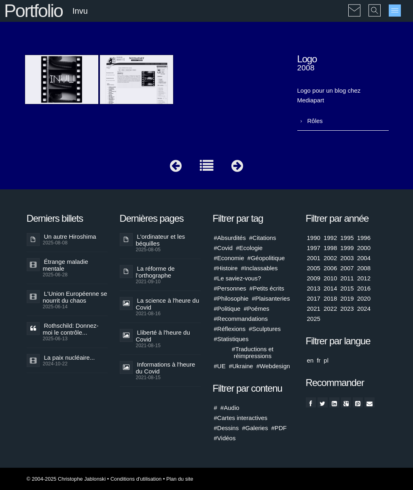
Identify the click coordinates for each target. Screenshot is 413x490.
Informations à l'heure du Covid (165, 368)
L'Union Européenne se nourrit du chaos (75, 297)
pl (326, 360)
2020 (364, 298)
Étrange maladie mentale (65, 265)
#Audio (229, 407)
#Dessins (226, 427)
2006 (330, 268)
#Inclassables (259, 268)
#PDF (278, 427)
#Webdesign (273, 366)
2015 (347, 288)
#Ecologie (249, 247)
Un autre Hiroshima (70, 236)
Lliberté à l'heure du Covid (163, 336)
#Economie (229, 258)
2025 (313, 318)
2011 (347, 278)
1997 (313, 247)
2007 (347, 268)
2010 (330, 278)
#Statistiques (231, 338)
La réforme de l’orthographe (155, 272)
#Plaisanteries (271, 298)
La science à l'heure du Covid (167, 304)
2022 (330, 308)
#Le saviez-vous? (237, 278)
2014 (330, 288)
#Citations (262, 237)
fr (318, 360)
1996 (364, 237)
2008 (364, 268)
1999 (347, 247)
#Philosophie (231, 298)
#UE (220, 366)
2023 (347, 308)
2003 (347, 258)
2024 (364, 308)
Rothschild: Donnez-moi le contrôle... (71, 329)
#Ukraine (241, 366)
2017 (313, 298)
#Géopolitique (266, 258)
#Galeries (255, 427)
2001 (313, 258)
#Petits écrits (267, 288)
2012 (364, 278)
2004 (364, 258)
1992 (330, 237)
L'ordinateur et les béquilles (160, 240)
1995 (347, 237)
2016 (364, 288)
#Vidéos (225, 438)
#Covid (223, 247)
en (310, 360)
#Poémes (256, 308)
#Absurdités (230, 237)
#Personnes (230, 288)
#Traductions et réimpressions (252, 352)
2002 (330, 258)
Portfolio (33, 10)
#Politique (227, 308)
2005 (313, 268)
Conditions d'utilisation (135, 479)
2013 (313, 288)
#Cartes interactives (241, 417)
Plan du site (179, 479)
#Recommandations (241, 318)
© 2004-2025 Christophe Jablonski (66, 479)
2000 (364, 247)
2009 (313, 278)
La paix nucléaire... (69, 357)
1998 (330, 247)
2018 (330, 298)
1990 (313, 237)
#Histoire (226, 268)
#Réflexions (230, 328)
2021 (313, 308)
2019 (347, 298)
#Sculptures (265, 328)
